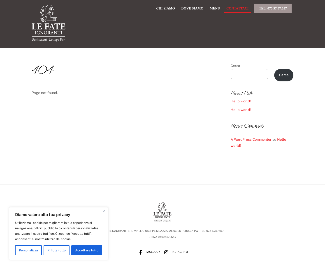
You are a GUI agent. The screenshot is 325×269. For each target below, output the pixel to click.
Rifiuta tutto (56, 250)
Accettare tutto (86, 250)
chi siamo (165, 8)
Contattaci (237, 8)
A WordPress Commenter (251, 139)
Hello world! (241, 101)
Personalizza (28, 250)
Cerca (235, 66)
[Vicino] (103, 211)
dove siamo (192, 8)
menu (215, 8)
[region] (58, 233)
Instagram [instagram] (175, 251)
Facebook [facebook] (148, 251)
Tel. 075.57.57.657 (273, 8)
